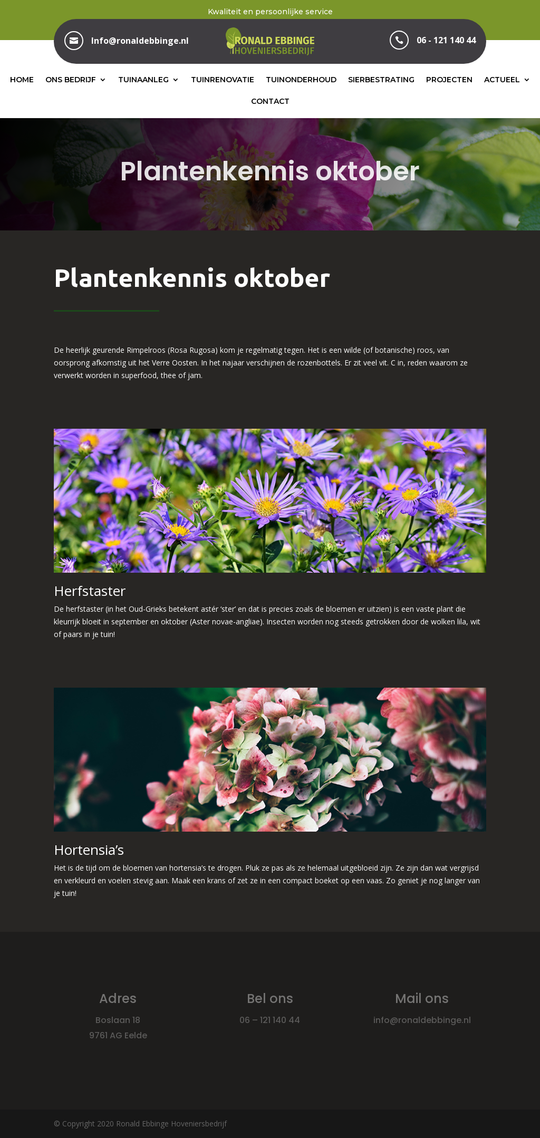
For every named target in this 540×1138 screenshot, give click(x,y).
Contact (270, 101)
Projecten (449, 79)
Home (22, 79)
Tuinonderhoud (301, 79)
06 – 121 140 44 (269, 1020)
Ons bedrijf (70, 79)
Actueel (502, 79)
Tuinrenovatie (222, 79)
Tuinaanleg (143, 79)
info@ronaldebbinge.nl (422, 1020)
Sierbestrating (381, 79)
